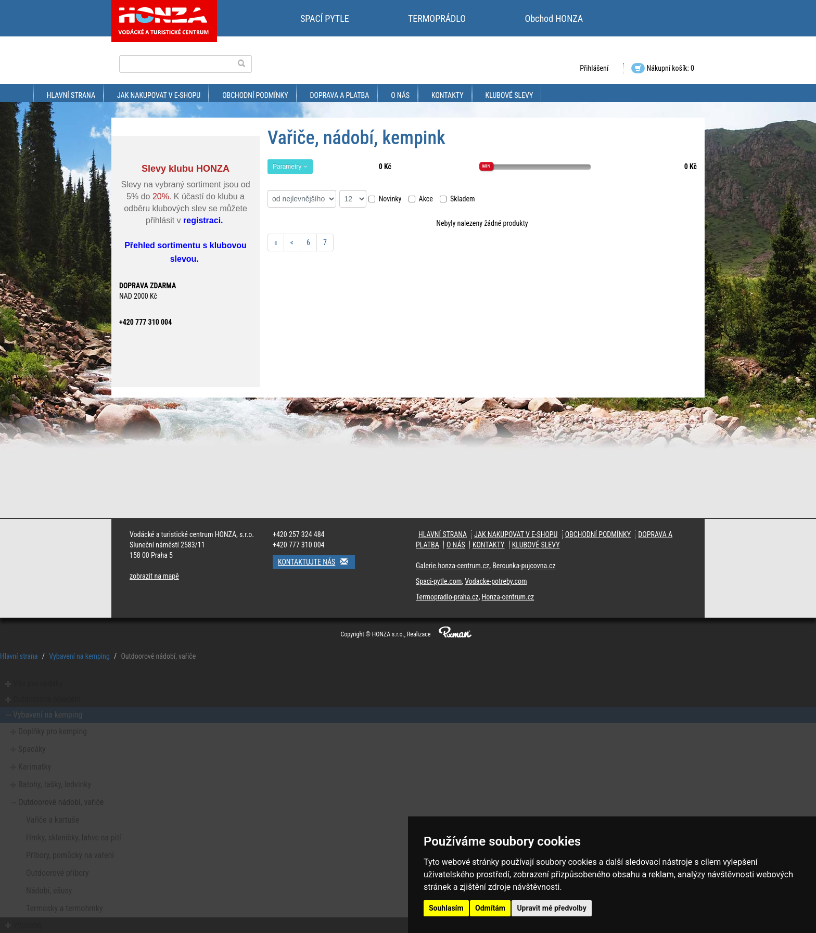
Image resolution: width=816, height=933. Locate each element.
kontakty (447, 95)
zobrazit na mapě (154, 576)
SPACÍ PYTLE (324, 18)
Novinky (385, 199)
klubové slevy (509, 95)
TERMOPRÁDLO (437, 18)
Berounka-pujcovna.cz (523, 565)
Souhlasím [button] (446, 908)
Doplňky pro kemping (52, 731)
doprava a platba (339, 95)
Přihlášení (594, 68)
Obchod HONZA (554, 18)
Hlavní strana (71, 95)
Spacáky (32, 749)
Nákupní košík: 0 (662, 68)
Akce (421, 199)
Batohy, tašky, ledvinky (54, 784)
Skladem (457, 199)
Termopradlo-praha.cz (447, 597)
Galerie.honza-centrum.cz (452, 565)
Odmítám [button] (490, 908)
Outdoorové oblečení (47, 699)
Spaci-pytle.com (439, 581)
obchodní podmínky (255, 95)
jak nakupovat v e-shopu (158, 95)
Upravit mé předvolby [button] (551, 908)
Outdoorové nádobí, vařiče (61, 802)
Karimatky (34, 767)
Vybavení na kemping (79, 656)
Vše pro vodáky (38, 683)
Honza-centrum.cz (508, 597)
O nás (400, 95)
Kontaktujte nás (316, 561)
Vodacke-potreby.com (496, 581)
